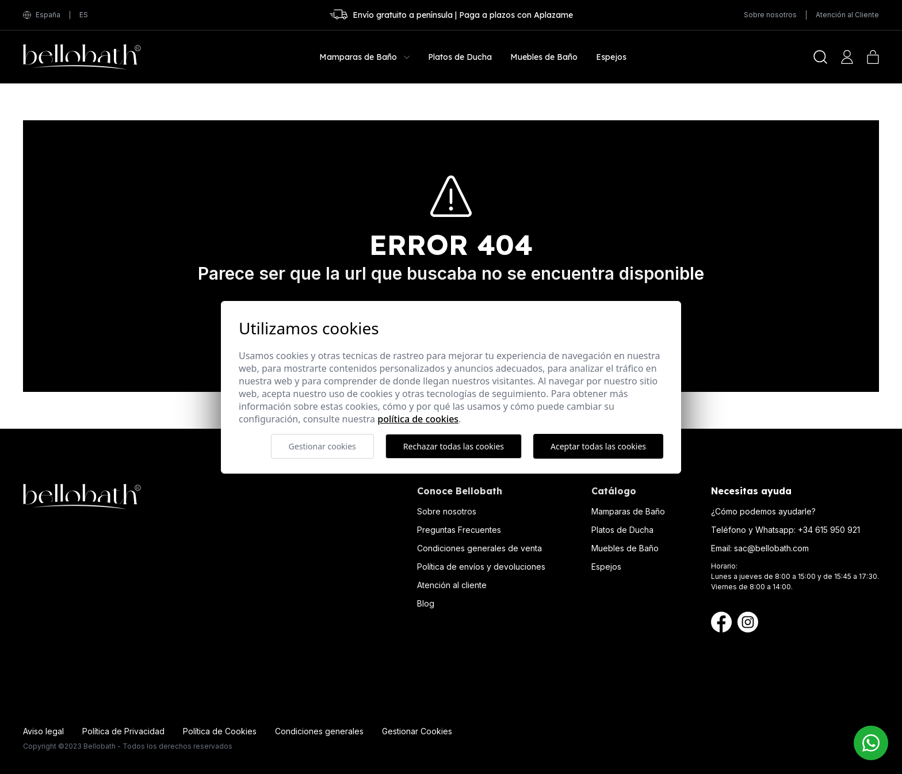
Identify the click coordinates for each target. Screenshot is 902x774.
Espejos (606, 566)
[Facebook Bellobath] (721, 622)
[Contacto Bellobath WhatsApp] (871, 743)
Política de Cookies (220, 731)
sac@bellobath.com (771, 548)
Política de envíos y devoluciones (481, 566)
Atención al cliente (452, 585)
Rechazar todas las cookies (453, 446)
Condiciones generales (319, 731)
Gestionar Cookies (417, 731)
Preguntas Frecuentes (459, 530)
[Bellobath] (82, 57)
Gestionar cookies (322, 446)
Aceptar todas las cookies (598, 446)
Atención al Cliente (847, 14)
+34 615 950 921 (829, 530)
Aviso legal (43, 731)
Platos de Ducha (622, 530)
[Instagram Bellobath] (747, 622)
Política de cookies (417, 419)
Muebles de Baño (625, 548)
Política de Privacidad (123, 731)
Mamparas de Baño (628, 511)
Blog (425, 603)
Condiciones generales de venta (479, 548)
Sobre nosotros (770, 14)
